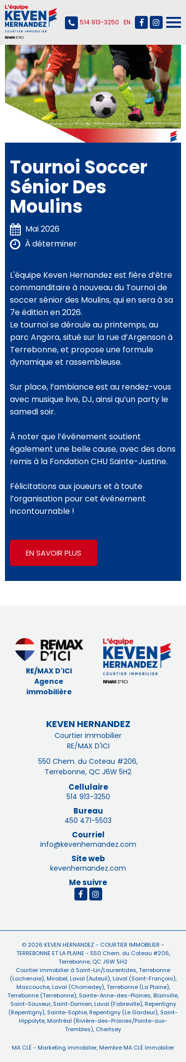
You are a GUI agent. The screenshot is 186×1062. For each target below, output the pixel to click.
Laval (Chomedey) (77, 987)
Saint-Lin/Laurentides (106, 970)
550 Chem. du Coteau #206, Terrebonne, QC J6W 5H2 (88, 766)
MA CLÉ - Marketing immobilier (54, 1048)
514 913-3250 (92, 22)
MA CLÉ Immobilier (149, 1048)
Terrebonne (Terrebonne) (41, 995)
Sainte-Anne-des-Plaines (114, 995)
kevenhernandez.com (88, 868)
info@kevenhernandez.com (88, 844)
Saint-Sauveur (30, 1004)
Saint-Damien (72, 1004)
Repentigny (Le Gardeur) (123, 1012)
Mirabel (56, 978)
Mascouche (33, 987)
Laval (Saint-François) (143, 978)
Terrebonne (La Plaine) (137, 987)
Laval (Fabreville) (117, 1004)
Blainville (165, 995)
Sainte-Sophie (66, 1012)
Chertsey (107, 1029)
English (127, 22)
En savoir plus (53, 553)
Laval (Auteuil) (89, 978)
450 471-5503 (88, 820)
